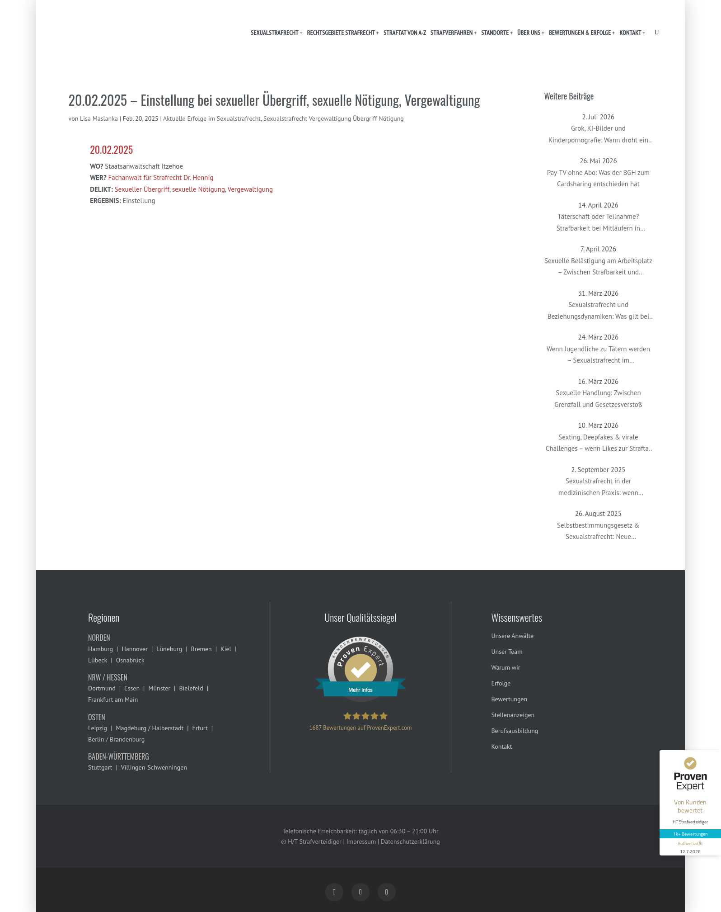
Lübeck (97, 660)
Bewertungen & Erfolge (580, 32)
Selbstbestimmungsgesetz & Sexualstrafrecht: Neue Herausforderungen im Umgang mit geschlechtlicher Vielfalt (598, 532)
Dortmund (102, 688)
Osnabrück (130, 660)
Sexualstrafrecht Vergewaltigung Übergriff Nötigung (333, 118)
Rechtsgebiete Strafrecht (341, 32)
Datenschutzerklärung (410, 841)
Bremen (201, 649)
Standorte (495, 32)
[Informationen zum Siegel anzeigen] (690, 846)
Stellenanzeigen (512, 715)
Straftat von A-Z (405, 32)
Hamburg (100, 649)
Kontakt (630, 32)
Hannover (134, 649)
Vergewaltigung (250, 189)
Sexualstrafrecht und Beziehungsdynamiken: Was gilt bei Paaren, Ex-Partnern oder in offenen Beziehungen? (598, 311)
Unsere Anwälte (512, 636)
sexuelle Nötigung (198, 189)
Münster (159, 688)
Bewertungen (509, 699)
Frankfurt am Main (113, 699)
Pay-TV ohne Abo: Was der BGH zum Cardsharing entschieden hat (598, 178)
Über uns (528, 32)
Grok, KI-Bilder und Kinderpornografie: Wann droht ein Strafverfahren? (598, 135)
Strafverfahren (452, 32)
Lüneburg (169, 649)
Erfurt (200, 728)
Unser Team (506, 651)
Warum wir (505, 667)
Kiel (225, 649)
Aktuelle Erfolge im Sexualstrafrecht (212, 118)
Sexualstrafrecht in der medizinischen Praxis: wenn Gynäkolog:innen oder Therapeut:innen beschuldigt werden (598, 487)
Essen (132, 688)
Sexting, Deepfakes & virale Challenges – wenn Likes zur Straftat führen (598, 443)
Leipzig (97, 728)
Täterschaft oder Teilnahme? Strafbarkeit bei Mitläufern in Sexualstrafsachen (598, 223)
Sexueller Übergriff (142, 189)
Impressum (361, 841)
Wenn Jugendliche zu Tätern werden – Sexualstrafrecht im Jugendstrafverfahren (598, 355)
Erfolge (500, 683)
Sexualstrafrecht (275, 32)
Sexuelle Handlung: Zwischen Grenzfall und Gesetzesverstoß (598, 398)
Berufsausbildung (514, 731)
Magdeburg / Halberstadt (149, 728)
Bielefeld (191, 688)
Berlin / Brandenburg (116, 739)
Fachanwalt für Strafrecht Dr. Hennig (161, 177)
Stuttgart (100, 767)
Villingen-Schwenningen (154, 767)
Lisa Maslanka (99, 118)
